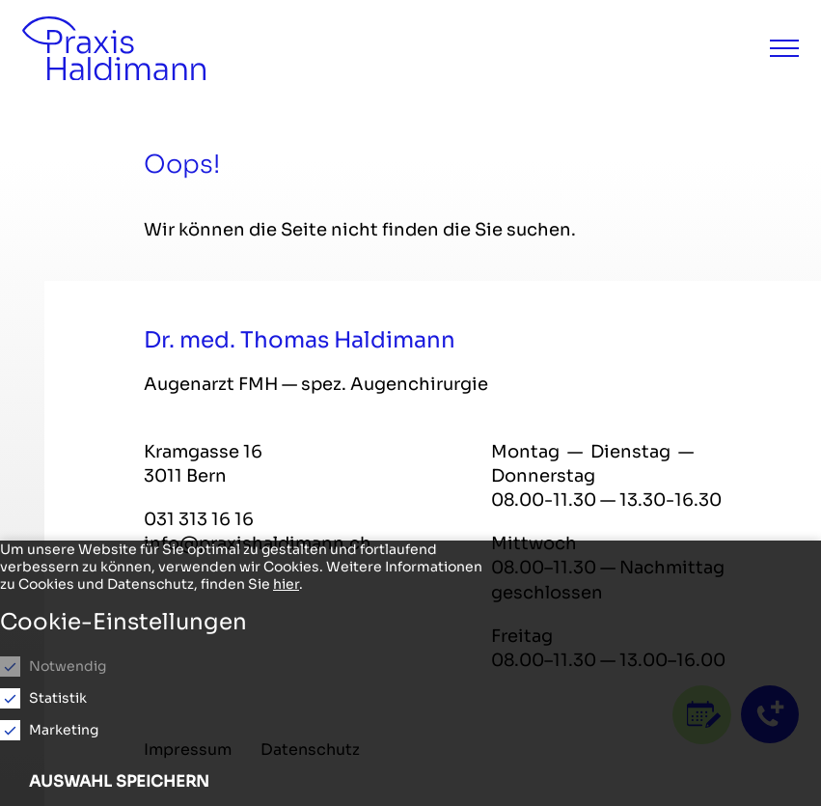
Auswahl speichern (119, 781)
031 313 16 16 (199, 519)
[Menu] (784, 48)
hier (286, 584)
